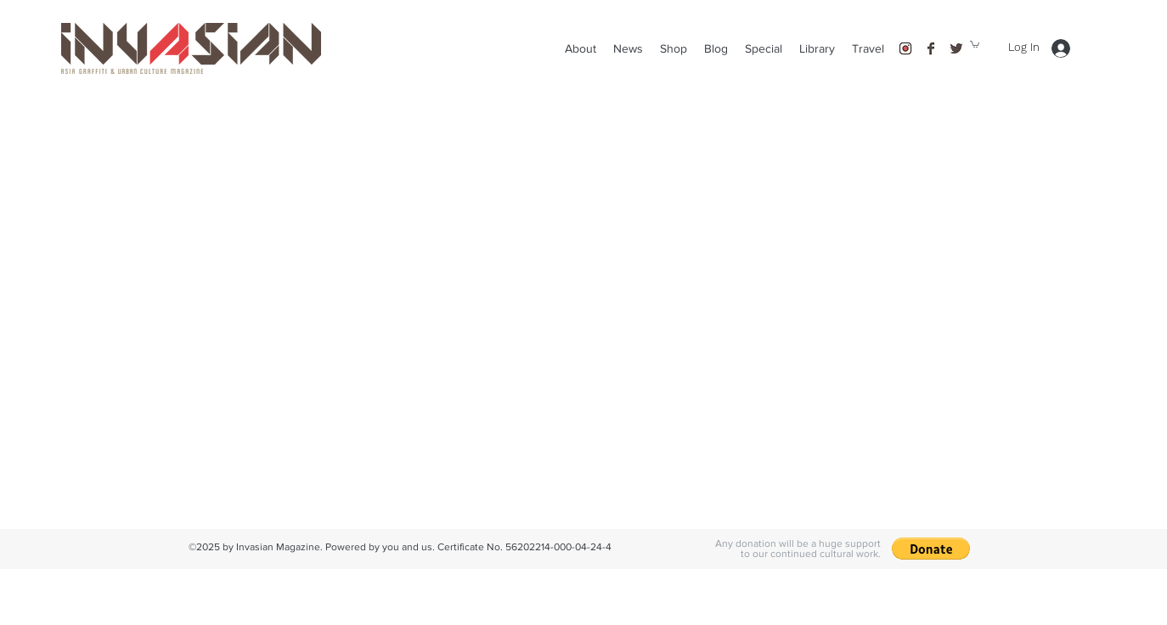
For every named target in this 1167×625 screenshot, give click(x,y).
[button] (868, 48)
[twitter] (956, 48)
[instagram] (905, 48)
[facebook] (930, 48)
